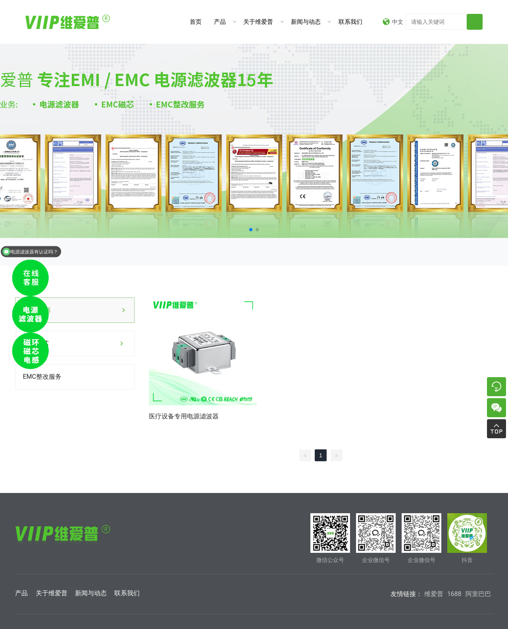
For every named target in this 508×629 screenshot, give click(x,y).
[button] (250, 229)
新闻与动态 (306, 21)
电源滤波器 (38, 310)
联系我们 (350, 21)
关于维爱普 (258, 21)
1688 (454, 594)
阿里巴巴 (478, 594)
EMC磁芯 (35, 343)
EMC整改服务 (42, 376)
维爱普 (433, 594)
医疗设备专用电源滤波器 (184, 416)
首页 (196, 21)
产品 (220, 21)
